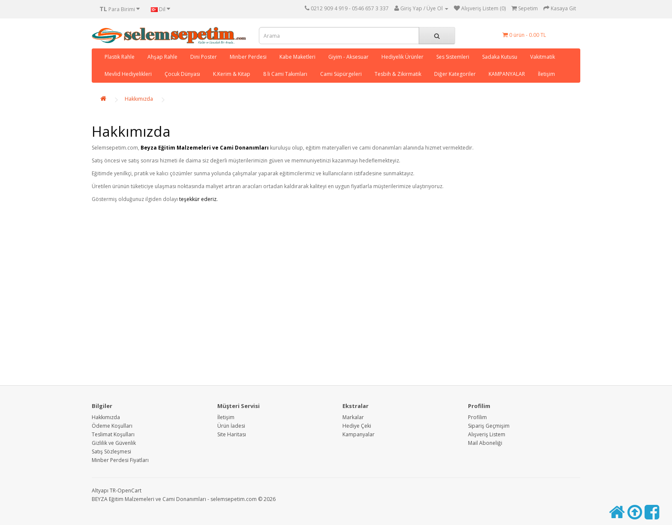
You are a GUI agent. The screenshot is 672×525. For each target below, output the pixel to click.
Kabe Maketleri (297, 56)
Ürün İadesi (231, 425)
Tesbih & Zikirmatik (398, 74)
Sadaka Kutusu (499, 56)
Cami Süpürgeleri (341, 74)
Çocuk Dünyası (182, 74)
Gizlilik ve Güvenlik (114, 443)
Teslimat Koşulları (113, 434)
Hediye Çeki (356, 425)
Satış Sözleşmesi (111, 451)
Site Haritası (231, 434)
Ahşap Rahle (162, 56)
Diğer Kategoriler (455, 74)
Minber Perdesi (248, 56)
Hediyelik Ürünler (402, 56)
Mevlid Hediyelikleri (128, 74)
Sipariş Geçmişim (489, 425)
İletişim (546, 74)
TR (113, 490)
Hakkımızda (139, 98)
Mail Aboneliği (485, 443)
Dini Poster (203, 56)
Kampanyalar (358, 434)
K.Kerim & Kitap (231, 74)
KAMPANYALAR (507, 74)
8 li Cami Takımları (285, 74)
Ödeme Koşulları (112, 425)
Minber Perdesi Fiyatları (120, 460)
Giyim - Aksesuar (348, 56)
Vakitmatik (542, 56)
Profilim (477, 417)
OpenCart (129, 490)
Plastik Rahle (120, 56)
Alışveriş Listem (486, 434)
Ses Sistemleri (452, 56)
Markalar (353, 417)
